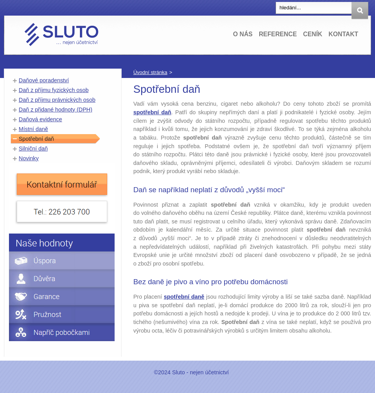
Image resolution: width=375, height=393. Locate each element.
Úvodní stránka (150, 72)
